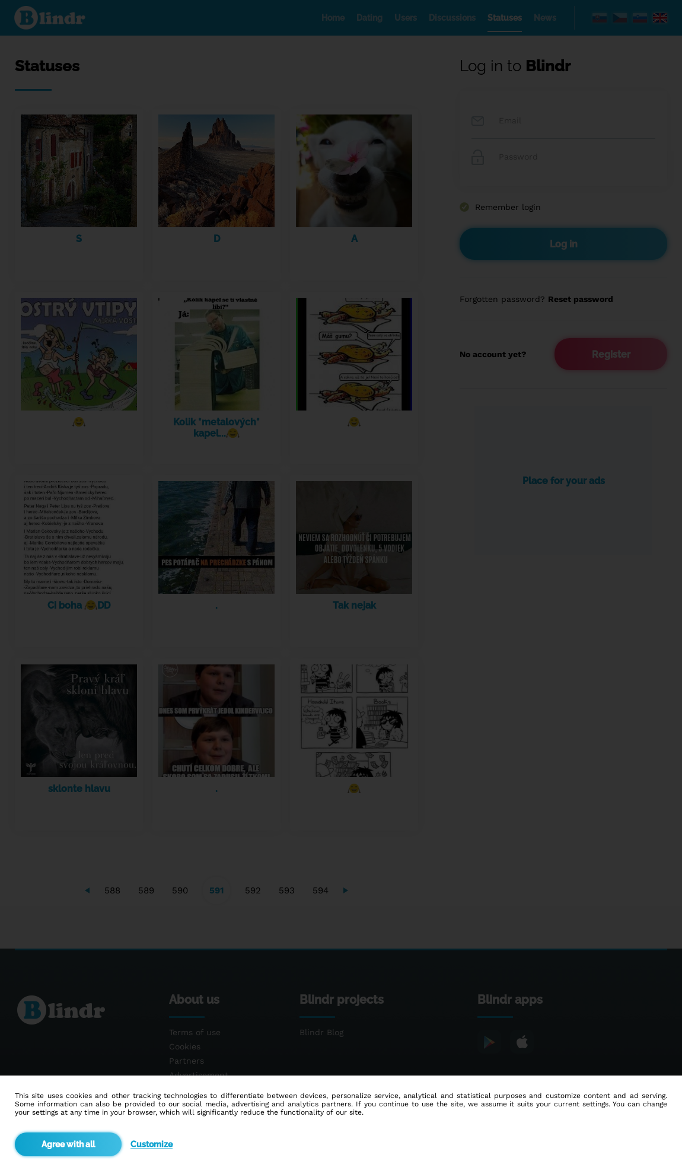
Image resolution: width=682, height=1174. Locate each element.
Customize (151, 1144)
